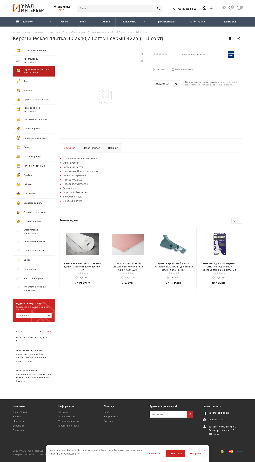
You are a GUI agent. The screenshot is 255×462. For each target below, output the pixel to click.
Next (239, 221)
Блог (106, 412)
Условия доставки (68, 421)
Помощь (63, 412)
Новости (17, 416)
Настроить (195, 453)
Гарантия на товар (68, 425)
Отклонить (155, 453)
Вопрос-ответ (111, 416)
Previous (234, 221)
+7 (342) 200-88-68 (186, 8)
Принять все (175, 453)
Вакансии (18, 425)
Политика (18, 430)
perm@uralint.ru (218, 419)
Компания (19, 406)
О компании (20, 412)
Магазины (18, 421)
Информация (66, 406)
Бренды (108, 421)
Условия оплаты (67, 416)
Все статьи (46, 331)
